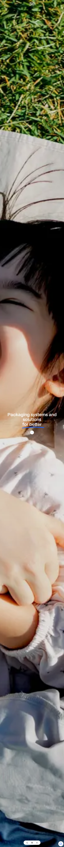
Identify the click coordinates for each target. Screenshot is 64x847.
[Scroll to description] (32, 432)
